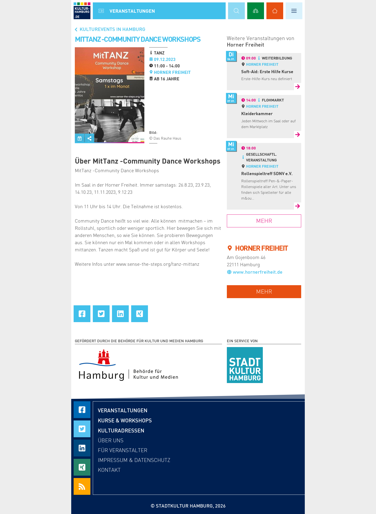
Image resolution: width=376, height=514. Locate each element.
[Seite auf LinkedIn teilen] (120, 313)
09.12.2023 (165, 59)
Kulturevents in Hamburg (109, 29)
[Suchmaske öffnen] (236, 10)
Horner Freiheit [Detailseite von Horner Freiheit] (262, 64)
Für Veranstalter (122, 450)
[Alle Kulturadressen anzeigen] (274, 10)
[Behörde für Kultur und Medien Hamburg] (128, 364)
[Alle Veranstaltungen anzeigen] (101, 10)
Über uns (110, 440)
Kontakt (109, 470)
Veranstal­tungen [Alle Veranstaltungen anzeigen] (132, 11)
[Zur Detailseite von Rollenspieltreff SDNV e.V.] (297, 206)
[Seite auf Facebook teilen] (82, 313)
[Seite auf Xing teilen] (139, 313)
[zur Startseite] (82, 10)
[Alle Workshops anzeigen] (255, 10)
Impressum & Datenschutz (134, 460)
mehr (264, 291)
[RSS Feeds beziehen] (82, 486)
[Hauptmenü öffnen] (294, 10)
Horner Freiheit (172, 72)
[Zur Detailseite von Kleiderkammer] (297, 134)
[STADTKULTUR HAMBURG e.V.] (245, 364)
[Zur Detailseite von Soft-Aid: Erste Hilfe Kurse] (297, 86)
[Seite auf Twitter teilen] (101, 313)
